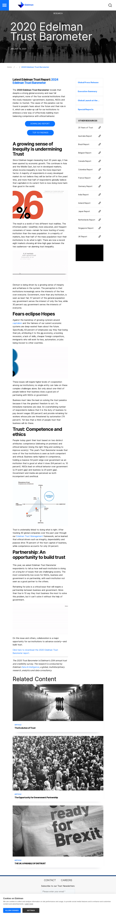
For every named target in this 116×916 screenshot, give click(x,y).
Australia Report (89, 136)
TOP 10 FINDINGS (40, 132)
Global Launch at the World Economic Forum (90, 100)
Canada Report (89, 161)
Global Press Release (88, 82)
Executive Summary (87, 91)
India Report (89, 194)
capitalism (17, 323)
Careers (66, 880)
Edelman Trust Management (29, 536)
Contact (50, 880)
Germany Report (89, 186)
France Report (89, 178)
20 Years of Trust (89, 127)
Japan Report (89, 211)
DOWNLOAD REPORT (40, 123)
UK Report (89, 236)
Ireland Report (89, 203)
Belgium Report (89, 153)
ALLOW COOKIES (12, 910)
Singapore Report (89, 228)
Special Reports (85, 109)
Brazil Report (89, 144)
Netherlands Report (89, 220)
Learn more (29, 904)
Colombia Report (89, 169)
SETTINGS (31, 910)
